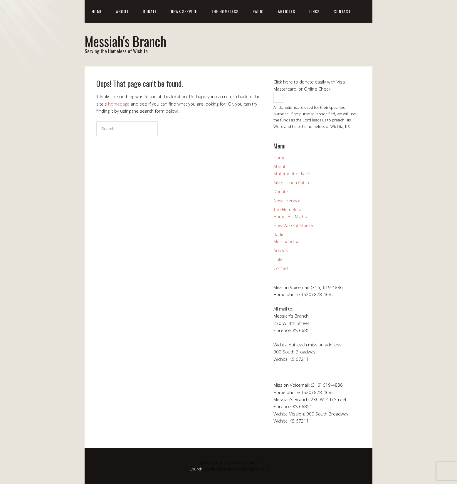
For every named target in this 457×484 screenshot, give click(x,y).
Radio (258, 11)
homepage (119, 104)
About (122, 11)
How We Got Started (294, 225)
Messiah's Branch (125, 41)
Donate (150, 11)
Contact (342, 11)
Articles (286, 11)
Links (314, 11)
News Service (184, 11)
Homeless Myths (290, 216)
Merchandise (286, 241)
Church (195, 469)
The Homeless (224, 11)
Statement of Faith (291, 173)
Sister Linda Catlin (291, 183)
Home (97, 11)
